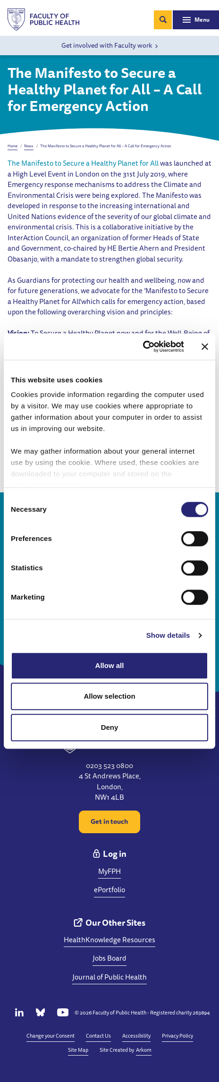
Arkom (144, 1050)
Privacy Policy (177, 1035)
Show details (168, 635)
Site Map (78, 1050)
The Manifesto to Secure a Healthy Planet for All (83, 163)
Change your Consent (50, 1035)
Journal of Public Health (109, 977)
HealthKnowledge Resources (109, 939)
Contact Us (98, 1035)
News (29, 146)
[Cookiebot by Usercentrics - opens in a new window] (142, 346)
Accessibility (136, 1035)
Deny (109, 727)
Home (12, 146)
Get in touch (109, 821)
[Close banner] (205, 346)
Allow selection (109, 696)
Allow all (109, 665)
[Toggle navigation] (196, 19)
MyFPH (109, 871)
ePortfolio (109, 889)
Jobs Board (109, 958)
